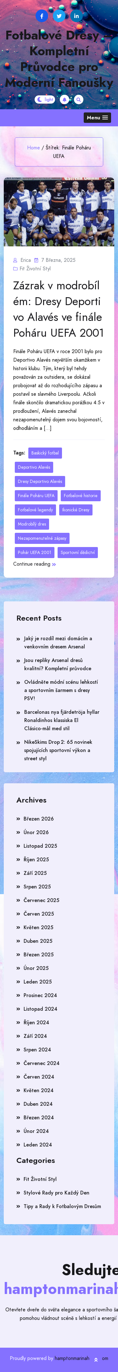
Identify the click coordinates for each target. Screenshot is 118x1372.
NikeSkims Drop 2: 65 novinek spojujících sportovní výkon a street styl (58, 750)
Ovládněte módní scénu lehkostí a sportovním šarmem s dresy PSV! (61, 690)
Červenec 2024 (41, 1063)
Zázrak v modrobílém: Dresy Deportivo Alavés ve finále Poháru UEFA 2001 (58, 309)
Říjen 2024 (36, 1022)
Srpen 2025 (37, 886)
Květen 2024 (38, 1090)
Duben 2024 (38, 1104)
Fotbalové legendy (35, 510)
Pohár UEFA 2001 (34, 552)
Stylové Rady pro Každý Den (56, 1192)
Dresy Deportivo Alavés (40, 481)
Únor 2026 (36, 832)
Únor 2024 (36, 1131)
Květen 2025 (38, 927)
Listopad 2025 (40, 846)
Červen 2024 (39, 1076)
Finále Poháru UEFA (36, 495)
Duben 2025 (38, 941)
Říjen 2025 (36, 859)
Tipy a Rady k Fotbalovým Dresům (62, 1206)
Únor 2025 (36, 968)
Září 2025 (35, 873)
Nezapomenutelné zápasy (42, 538)
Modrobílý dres (32, 524)
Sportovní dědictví (78, 552)
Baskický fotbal (45, 453)
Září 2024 (35, 1036)
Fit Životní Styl (35, 268)
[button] (97, 117)
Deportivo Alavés (34, 467)
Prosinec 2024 (40, 995)
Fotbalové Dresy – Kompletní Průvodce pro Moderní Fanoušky (59, 58)
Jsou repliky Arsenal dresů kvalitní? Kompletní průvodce (57, 664)
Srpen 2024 (37, 1049)
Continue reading (34, 564)
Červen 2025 (39, 914)
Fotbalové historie (81, 495)
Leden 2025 (38, 981)
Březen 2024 (39, 1117)
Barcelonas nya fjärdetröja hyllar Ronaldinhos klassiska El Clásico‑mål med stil (61, 720)
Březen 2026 (39, 818)
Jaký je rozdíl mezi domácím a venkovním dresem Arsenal (58, 642)
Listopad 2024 (40, 1009)
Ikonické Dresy (75, 510)
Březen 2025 (38, 954)
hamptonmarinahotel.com (81, 1358)
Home (33, 147)
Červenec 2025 (41, 900)
